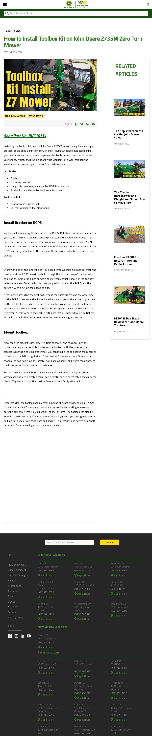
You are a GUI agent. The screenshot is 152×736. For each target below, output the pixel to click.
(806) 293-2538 (82, 733)
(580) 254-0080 (119, 610)
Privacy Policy (15, 617)
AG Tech (12, 607)
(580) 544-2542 (119, 570)
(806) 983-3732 (119, 693)
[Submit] (109, 542)
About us (13, 591)
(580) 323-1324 (82, 589)
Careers (12, 612)
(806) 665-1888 (119, 715)
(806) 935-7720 (82, 693)
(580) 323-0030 (46, 592)
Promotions (14, 586)
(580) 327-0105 (82, 570)
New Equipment (17, 565)
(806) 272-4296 (46, 715)
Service (12, 580)
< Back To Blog (12, 31)
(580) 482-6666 (46, 570)
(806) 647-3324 (46, 690)
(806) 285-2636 (82, 715)
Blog (10, 596)
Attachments (36, 116)
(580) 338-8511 (119, 589)
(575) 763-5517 (46, 642)
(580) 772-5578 (82, 614)
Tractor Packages (18, 575)
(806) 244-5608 (119, 668)
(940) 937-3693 (82, 671)
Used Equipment (17, 570)
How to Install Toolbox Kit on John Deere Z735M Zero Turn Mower (73, 42)
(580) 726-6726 (46, 614)
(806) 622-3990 (46, 668)
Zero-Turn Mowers (15, 116)
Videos (11, 602)
